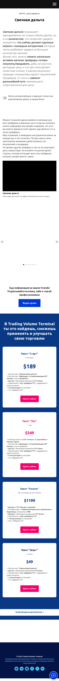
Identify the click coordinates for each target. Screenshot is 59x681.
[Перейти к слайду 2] (25, 264)
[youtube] (16, 670)
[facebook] (32, 670)
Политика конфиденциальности (17, 658)
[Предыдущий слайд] (2, 241)
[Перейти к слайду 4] (30, 264)
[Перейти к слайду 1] (23, 264)
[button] (29, 399)
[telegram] (22, 670)
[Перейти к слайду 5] (33, 264)
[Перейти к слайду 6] (35, 264)
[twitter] (37, 670)
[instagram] (27, 670)
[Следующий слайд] (56, 241)
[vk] (43, 670)
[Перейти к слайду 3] (28, 264)
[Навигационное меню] (54, 4)
